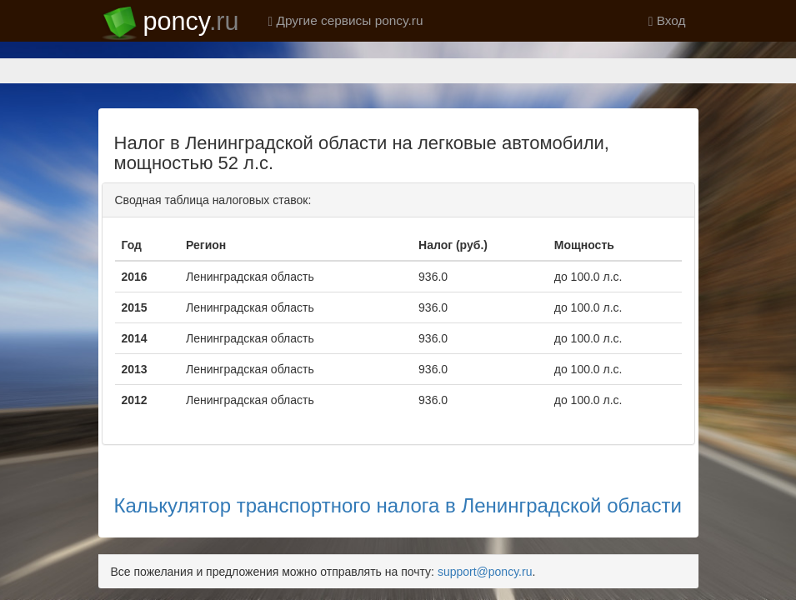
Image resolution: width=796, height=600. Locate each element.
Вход (667, 20)
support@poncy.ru (485, 513)
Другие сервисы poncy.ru (345, 20)
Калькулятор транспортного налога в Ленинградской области (398, 447)
